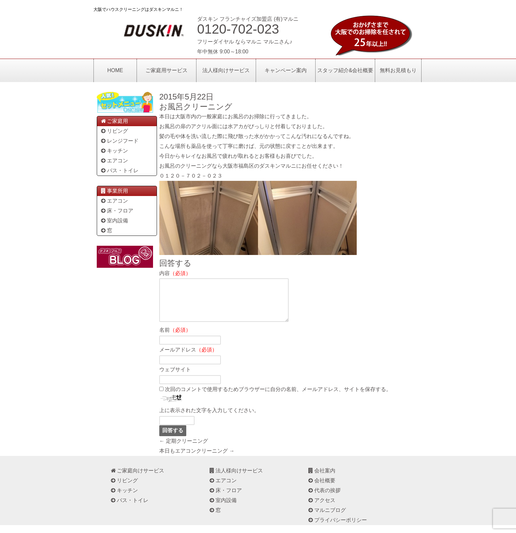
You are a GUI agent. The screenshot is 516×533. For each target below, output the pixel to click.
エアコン (114, 160)
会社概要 (321, 488)
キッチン (114, 151)
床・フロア (116, 210)
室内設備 (114, 220)
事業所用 (114, 191)
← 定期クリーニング (183, 449)
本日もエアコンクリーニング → (196, 459)
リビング (114, 131)
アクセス (321, 508)
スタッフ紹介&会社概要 (345, 70)
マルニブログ (326, 518)
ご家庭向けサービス (137, 478)
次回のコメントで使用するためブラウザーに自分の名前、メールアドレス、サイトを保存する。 (278, 397)
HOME (115, 70)
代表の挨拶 (324, 498)
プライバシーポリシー (337, 528)
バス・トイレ (119, 170)
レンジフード (119, 141)
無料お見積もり (398, 70)
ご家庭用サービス (166, 70)
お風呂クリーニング (195, 106)
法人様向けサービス (226, 70)
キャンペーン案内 (286, 70)
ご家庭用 (114, 121)
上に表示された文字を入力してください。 (209, 418)
